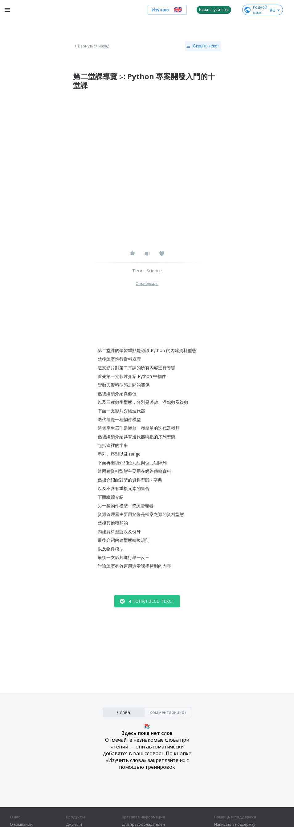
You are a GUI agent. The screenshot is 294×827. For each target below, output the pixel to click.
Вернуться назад (91, 46)
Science (154, 271)
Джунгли (74, 824)
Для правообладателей (143, 824)
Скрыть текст (203, 46)
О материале (147, 284)
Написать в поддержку (234, 824)
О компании (21, 824)
